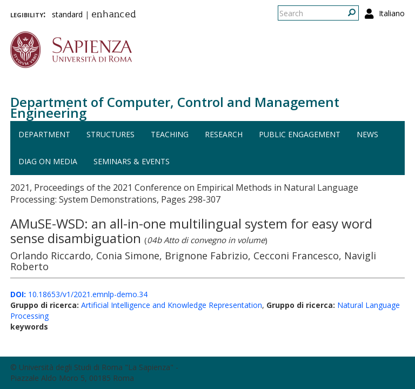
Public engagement (299, 134)
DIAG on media (47, 161)
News (367, 134)
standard (67, 14)
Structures (110, 134)
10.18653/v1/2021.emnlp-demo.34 (79, 294)
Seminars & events (131, 161)
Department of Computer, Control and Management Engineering (174, 107)
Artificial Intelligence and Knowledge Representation (171, 305)
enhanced (113, 15)
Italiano (392, 13)
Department (44, 134)
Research (224, 134)
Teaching (170, 134)
